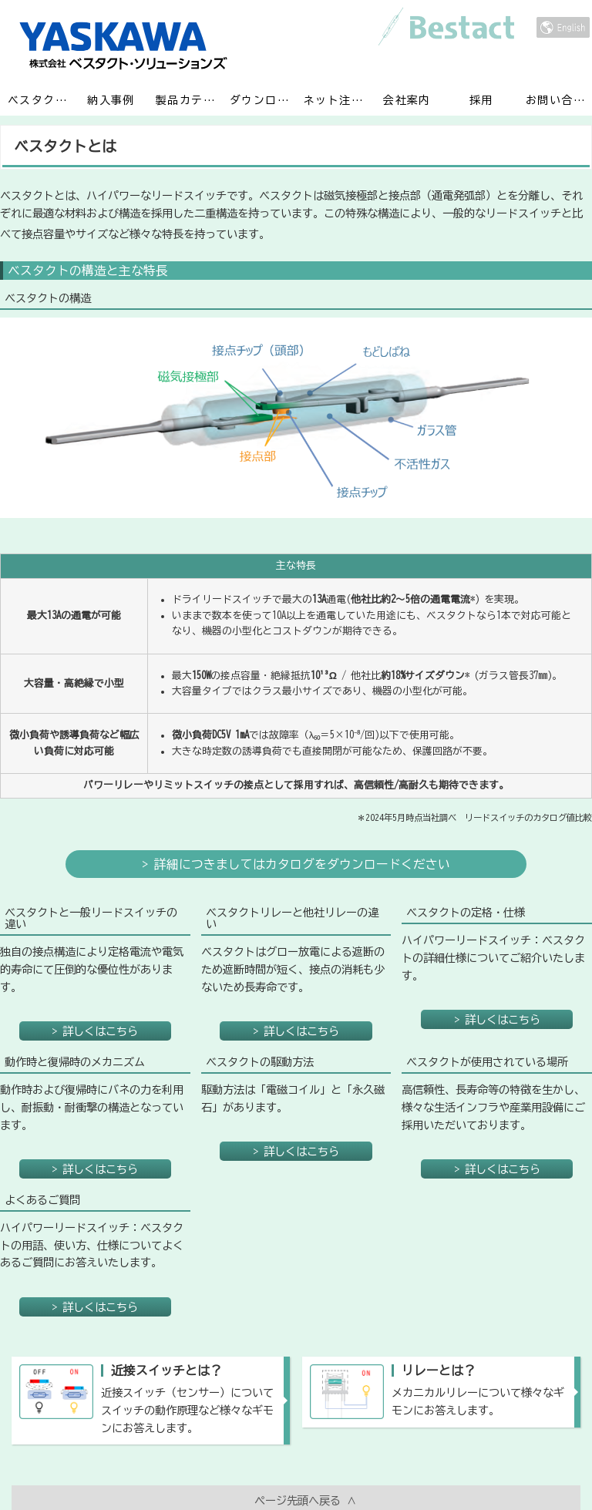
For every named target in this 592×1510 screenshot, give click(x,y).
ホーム (76, 1464)
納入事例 (111, 100)
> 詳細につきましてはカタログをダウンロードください (296, 833)
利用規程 (220, 1464)
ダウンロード (263, 100)
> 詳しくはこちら (95, 964)
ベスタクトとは (41, 100)
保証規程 (509, 1464)
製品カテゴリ (189, 100)
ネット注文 (332, 100)
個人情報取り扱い (365, 1464)
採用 (481, 100)
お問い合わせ (559, 100)
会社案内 (407, 100)
